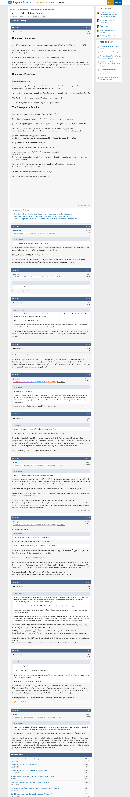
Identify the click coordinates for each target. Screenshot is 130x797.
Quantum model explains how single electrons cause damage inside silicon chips (43, 219)
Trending (63, 2)
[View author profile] (41, 235)
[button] (46, 2)
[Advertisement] (51, 193)
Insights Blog (40, 2)
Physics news (16, 212)
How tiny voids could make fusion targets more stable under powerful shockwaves (44, 216)
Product (44, 16)
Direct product (37, 16)
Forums (52, 2)
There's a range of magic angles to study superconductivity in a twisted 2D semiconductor (46, 221)
